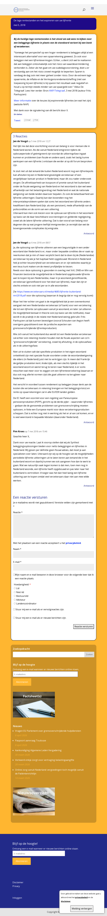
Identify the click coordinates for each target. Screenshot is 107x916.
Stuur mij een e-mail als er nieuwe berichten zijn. (41, 617)
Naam (17, 549)
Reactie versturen (83, 626)
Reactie (18, 512)
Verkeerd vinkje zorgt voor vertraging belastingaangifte (44, 760)
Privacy (16, 886)
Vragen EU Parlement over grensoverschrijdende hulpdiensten (48, 730)
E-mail (17, 561)
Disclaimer (17, 882)
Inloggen (17, 897)
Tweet (17, 120)
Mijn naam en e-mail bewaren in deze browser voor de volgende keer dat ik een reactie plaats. (54, 576)
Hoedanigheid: (22, 584)
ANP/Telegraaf (57, 90)
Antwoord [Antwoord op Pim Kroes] (89, 485)
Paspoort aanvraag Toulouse (30, 740)
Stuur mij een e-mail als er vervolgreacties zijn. (40, 609)
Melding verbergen (82, 908)
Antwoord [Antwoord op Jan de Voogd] (89, 233)
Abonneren (22, 681)
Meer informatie (22, 100)
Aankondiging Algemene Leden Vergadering (38, 750)
